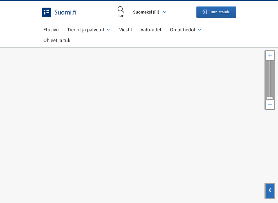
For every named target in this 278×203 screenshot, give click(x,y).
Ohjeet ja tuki (57, 40)
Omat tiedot (186, 29)
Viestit (125, 29)
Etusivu (51, 29)
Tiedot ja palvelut (89, 29)
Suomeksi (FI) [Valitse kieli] (150, 12)
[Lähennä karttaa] (270, 55)
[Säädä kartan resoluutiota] (270, 80)
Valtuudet (151, 29)
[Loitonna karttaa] (270, 104)
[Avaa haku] (121, 12)
